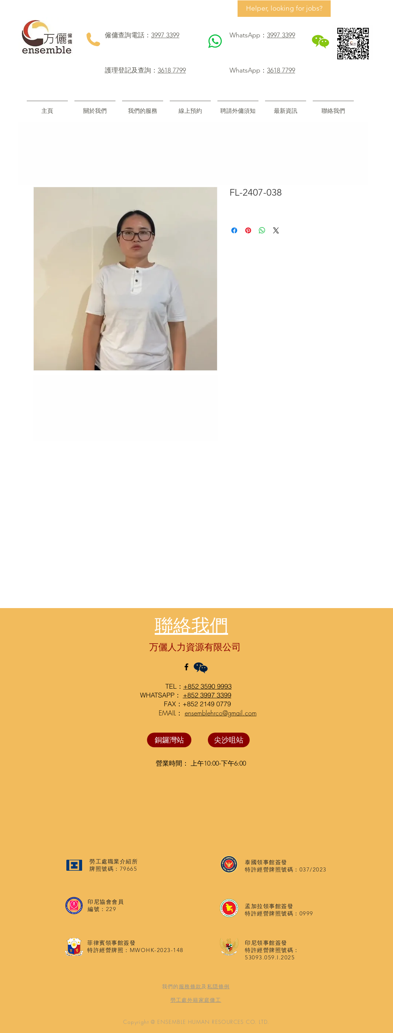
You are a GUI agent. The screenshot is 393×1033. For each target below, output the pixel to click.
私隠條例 (218, 986)
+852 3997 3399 (207, 695)
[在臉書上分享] (234, 230)
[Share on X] (276, 230)
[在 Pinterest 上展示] (248, 230)
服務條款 (190, 986)
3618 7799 (172, 70)
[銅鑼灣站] (169, 740)
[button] (142, 107)
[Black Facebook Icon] (186, 666)
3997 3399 (165, 35)
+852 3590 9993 (207, 686)
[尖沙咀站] (229, 740)
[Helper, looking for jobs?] (284, 8)
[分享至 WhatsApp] (262, 230)
